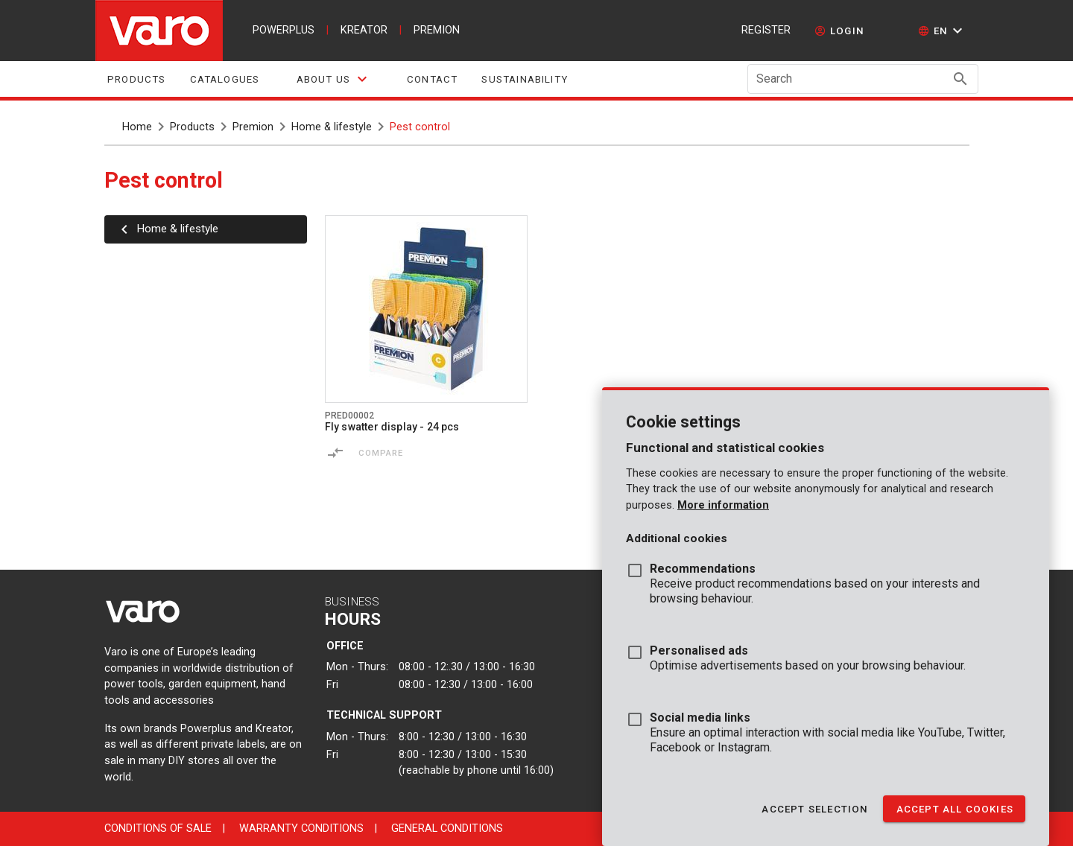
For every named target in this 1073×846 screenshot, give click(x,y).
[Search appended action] (960, 79)
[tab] (333, 79)
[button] (942, 30)
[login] (839, 30)
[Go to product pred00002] (426, 309)
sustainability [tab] (524, 79)
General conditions (447, 828)
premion (437, 30)
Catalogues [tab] (224, 79)
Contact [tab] (432, 79)
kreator (364, 30)
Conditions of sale (158, 828)
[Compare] (335, 452)
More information (723, 505)
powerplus (283, 30)
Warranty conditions (301, 828)
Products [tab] (136, 79)
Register (766, 30)
